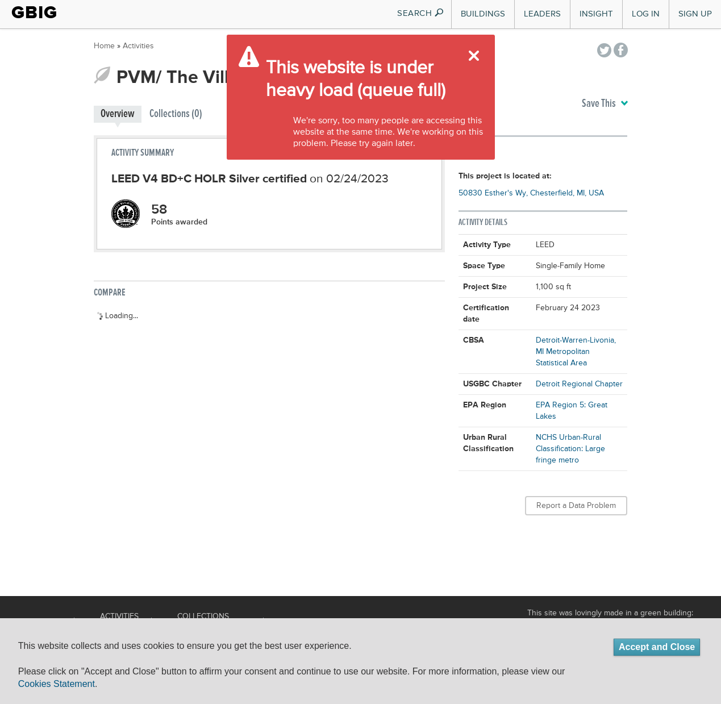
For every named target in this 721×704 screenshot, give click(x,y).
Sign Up (695, 14)
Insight (596, 14)
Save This (605, 104)
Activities (138, 46)
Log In (646, 14)
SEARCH (420, 13)
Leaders (542, 14)
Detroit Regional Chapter (579, 384)
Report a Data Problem (576, 506)
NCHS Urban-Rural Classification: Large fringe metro (570, 449)
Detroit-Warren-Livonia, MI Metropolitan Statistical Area (576, 351)
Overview (118, 114)
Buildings (483, 14)
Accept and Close (657, 647)
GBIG (34, 12)
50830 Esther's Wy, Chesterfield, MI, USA (531, 193)
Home (104, 46)
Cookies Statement (56, 684)
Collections (203, 616)
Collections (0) (175, 114)
